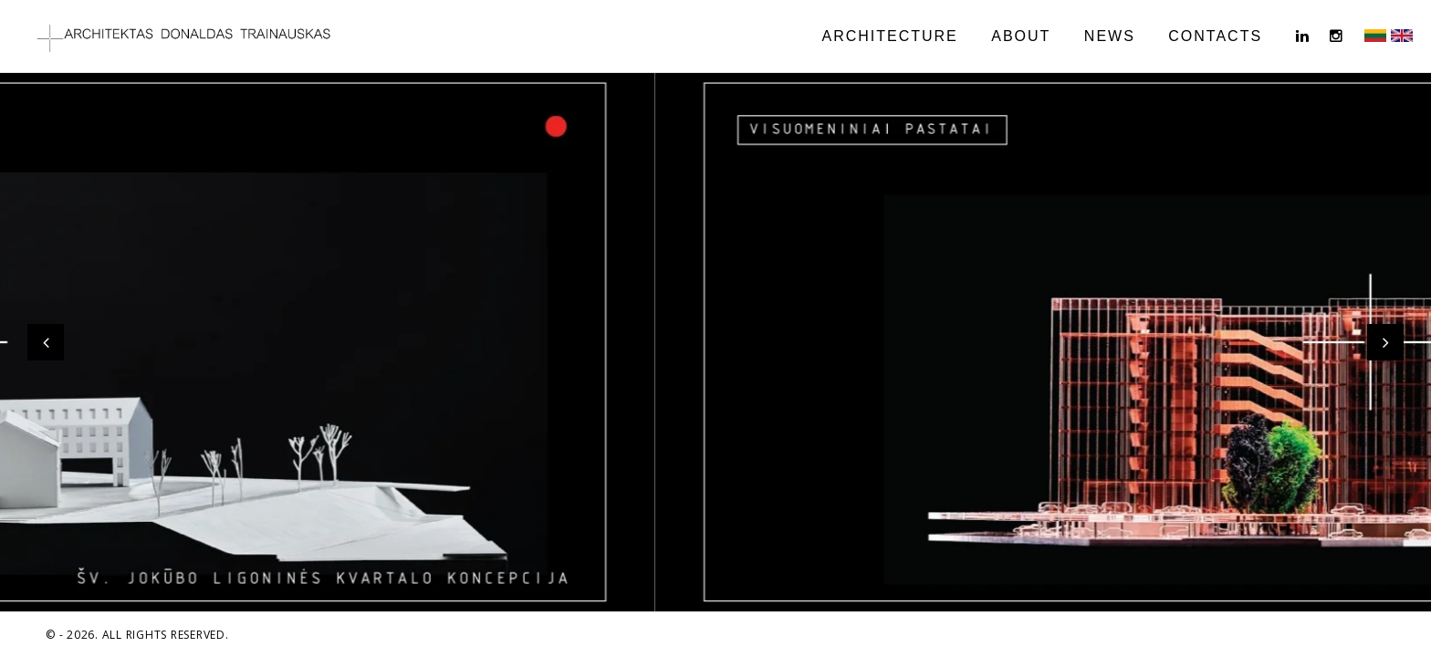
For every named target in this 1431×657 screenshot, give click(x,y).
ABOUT (1020, 36)
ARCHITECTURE (889, 36)
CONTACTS (1215, 36)
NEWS (1109, 36)
